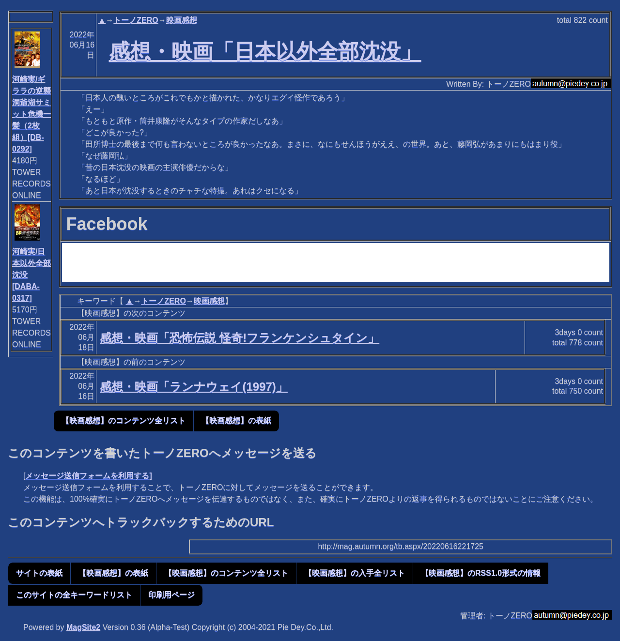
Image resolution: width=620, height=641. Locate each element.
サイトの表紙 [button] (39, 573)
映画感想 (181, 20)
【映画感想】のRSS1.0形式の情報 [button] (481, 573)
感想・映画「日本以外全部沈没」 (265, 51)
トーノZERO (135, 20)
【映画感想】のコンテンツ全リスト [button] (124, 420)
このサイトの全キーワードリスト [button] (74, 595)
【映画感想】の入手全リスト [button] (354, 573)
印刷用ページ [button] (171, 595)
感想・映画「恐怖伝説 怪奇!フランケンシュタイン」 (239, 337)
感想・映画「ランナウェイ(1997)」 (193, 386)
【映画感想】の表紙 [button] (236, 420)
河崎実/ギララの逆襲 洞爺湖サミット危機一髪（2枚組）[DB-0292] (31, 114)
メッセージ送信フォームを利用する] (88, 476)
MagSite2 (83, 627)
